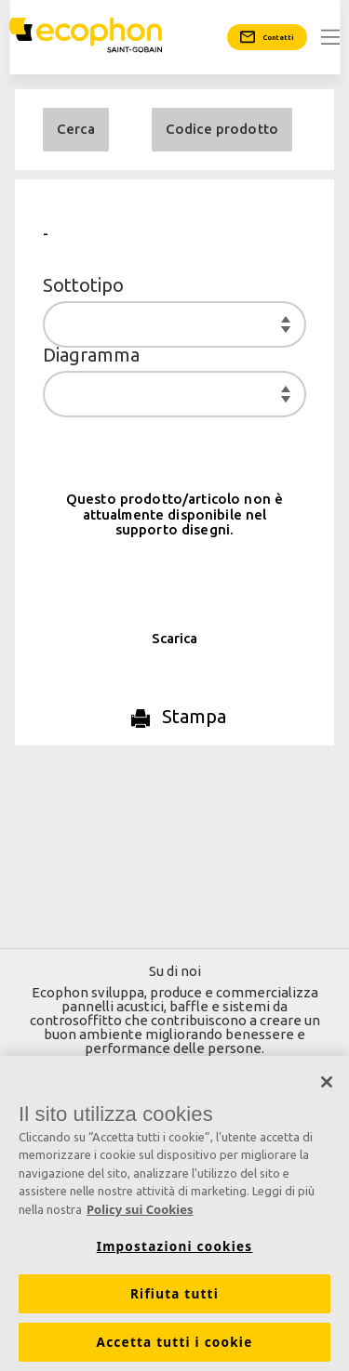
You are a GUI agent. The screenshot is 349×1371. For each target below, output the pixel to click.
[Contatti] (267, 37)
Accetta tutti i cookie (175, 1346)
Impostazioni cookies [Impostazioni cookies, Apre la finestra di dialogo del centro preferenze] (175, 1251)
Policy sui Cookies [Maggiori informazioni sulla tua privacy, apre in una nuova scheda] (140, 1214)
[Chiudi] (326, 1086)
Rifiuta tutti (174, 1298)
